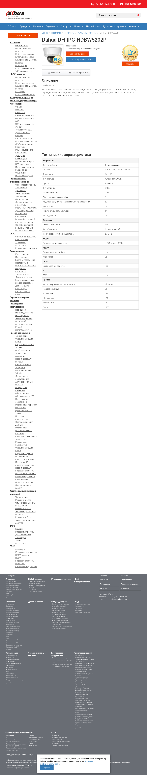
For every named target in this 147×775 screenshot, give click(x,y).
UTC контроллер (23, 164)
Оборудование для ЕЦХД (83, 657)
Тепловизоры (21, 336)
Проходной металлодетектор (62, 664)
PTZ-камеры (21, 65)
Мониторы (20, 147)
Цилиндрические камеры (14, 583)
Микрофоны (21, 170)
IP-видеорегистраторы (21, 97)
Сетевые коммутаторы (26, 141)
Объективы (20, 173)
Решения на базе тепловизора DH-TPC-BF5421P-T (25, 511)
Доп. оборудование (24, 210)
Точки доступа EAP (24, 130)
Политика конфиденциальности (17, 768)
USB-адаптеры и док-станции (16, 639)
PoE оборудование (24, 150)
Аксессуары (16, 104)
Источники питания (24, 167)
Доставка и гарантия (114, 26)
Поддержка (52, 26)
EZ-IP (12, 546)
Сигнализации (17, 251)
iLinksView (20, 112)
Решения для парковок (26, 248)
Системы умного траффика (84, 704)
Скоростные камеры (25, 68)
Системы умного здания (83, 682)
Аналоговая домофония (60, 620)
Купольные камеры (24, 57)
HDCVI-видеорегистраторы (23, 100)
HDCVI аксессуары (24, 176)
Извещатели (21, 257)
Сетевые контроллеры (25, 237)
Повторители (21, 263)
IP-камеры (15, 42)
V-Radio (18, 107)
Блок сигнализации (24, 118)
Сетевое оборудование (26, 566)
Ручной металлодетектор (60, 666)
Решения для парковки (26, 405)
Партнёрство (93, 26)
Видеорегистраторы (24, 532)
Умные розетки (22, 274)
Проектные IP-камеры (25, 473)
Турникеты (20, 242)
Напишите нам (133, 3)
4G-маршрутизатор (24, 115)
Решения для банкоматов (83, 665)
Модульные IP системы (26, 208)
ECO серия (20, 91)
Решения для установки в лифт (85, 663)
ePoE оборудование (24, 144)
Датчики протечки (23, 277)
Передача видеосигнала (83, 667)
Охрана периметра (24, 482)
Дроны (18, 347)
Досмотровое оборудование (84, 717)
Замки (18, 540)
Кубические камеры (24, 54)
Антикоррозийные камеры (84, 727)
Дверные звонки (18, 178)
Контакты (134, 26)
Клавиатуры (21, 288)
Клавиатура (21, 158)
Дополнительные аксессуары (62, 626)
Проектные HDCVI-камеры (83, 702)
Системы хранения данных (84, 673)
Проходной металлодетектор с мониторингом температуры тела (62, 660)
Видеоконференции (24, 344)
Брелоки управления (25, 260)
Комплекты (20, 271)
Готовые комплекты (24, 231)
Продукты (25, 26)
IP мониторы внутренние (60, 604)
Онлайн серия (21, 45)
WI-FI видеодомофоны (25, 185)
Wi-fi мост (19, 110)
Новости (78, 26)
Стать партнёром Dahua (81, 59)
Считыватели (21, 239)
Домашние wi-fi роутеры (14, 645)
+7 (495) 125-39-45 (105, 3)
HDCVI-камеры (17, 74)
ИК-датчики (20, 268)
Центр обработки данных (83, 690)
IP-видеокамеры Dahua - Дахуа (19, 754)
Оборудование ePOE (24, 396)
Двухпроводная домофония (61, 622)
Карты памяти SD (23, 138)
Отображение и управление (84, 708)
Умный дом (20, 537)
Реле (17, 294)
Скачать (130, 64)
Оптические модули (24, 161)
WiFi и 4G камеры (23, 71)
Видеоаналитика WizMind (83, 714)
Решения (38, 26)
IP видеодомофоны (19, 182)
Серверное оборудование (83, 723)
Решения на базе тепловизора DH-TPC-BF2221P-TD (25, 503)
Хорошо (46, 768)
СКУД (12, 233)
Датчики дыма (22, 286)
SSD (17, 121)
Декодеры (20, 155)
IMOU (12, 526)
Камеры (19, 529)
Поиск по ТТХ (23, 35)
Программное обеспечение (84, 721)
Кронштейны (21, 153)
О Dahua (12, 26)
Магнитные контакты (25, 266)
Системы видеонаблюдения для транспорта (26, 436)
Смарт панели (21, 199)
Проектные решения (20, 333)
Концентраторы (22, 254)
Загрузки (66, 26)
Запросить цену (77, 54)
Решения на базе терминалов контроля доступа (25, 520)
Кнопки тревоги (22, 291)
